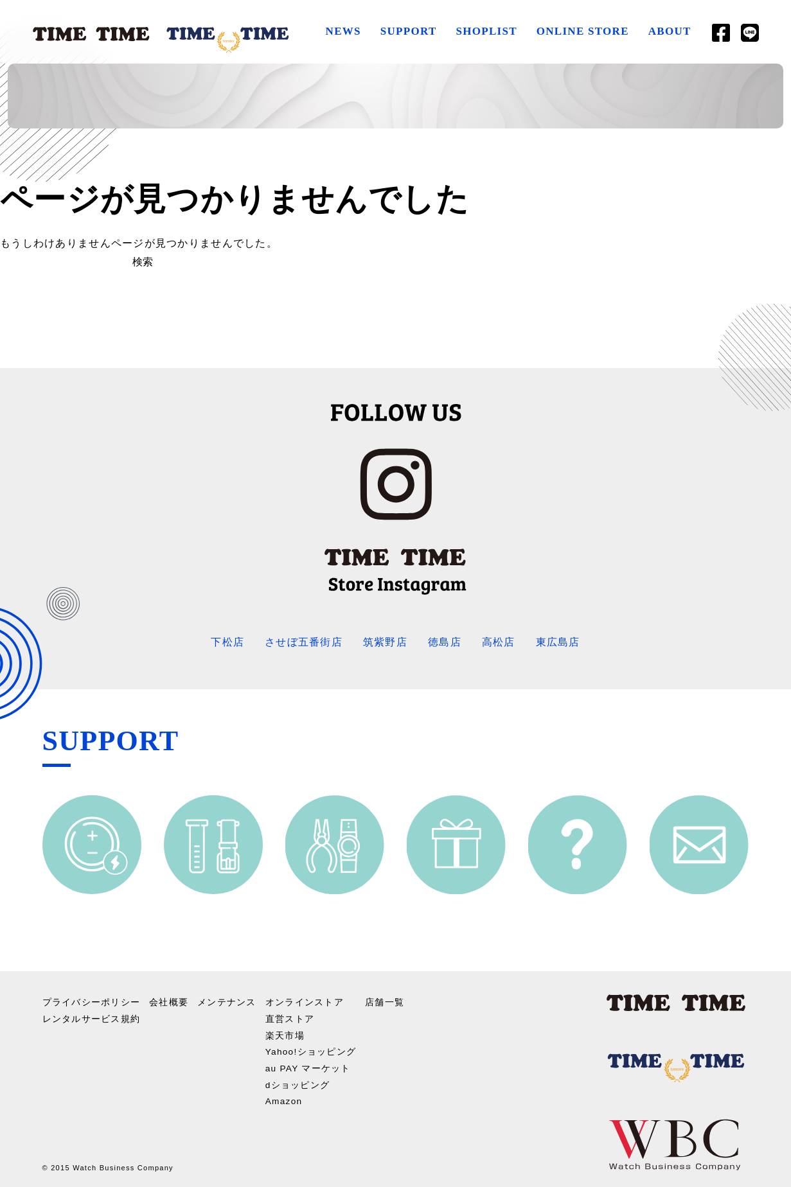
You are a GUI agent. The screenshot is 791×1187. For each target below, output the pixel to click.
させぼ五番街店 (303, 642)
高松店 (498, 642)
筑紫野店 (385, 642)
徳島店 (444, 642)
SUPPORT (408, 31)
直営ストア (289, 1017)
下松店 (227, 642)
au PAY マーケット (308, 1066)
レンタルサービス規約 (91, 1017)
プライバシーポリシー (91, 1001)
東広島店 (558, 642)
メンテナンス (226, 1001)
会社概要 (168, 1001)
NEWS (342, 31)
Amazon (284, 1098)
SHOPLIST (486, 31)
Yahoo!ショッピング (311, 1049)
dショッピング (297, 1082)
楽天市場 (285, 1033)
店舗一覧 (385, 1001)
